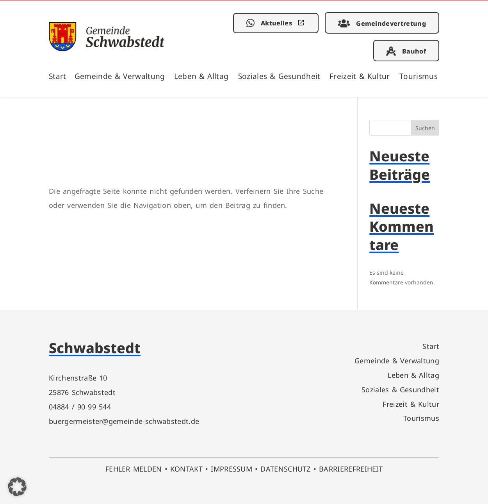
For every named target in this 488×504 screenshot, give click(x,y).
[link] (107, 49)
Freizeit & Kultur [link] (359, 76)
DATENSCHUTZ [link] (285, 469)
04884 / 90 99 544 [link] (80, 406)
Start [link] (57, 76)
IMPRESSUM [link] (231, 469)
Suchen (425, 128)
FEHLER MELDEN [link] (133, 469)
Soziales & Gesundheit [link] (279, 76)
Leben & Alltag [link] (201, 76)
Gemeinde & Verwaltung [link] (120, 76)
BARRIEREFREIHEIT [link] (351, 469)
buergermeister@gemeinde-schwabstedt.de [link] (124, 421)
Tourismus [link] (418, 76)
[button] (17, 487)
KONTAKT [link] (186, 469)
